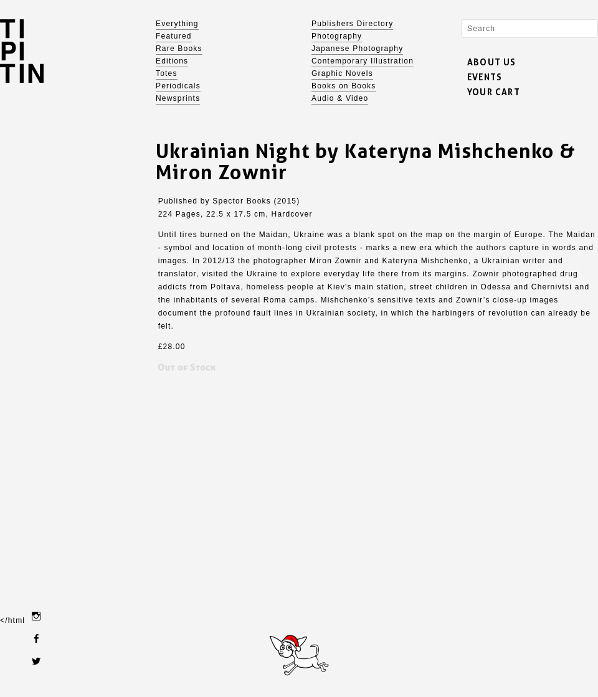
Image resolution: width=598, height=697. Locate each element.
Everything (177, 23)
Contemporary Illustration (362, 61)
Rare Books (179, 48)
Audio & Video (339, 98)
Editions (172, 61)
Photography (336, 36)
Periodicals (178, 86)
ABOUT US (491, 62)
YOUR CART (493, 92)
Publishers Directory (352, 23)
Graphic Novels (342, 73)
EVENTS (484, 77)
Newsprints (178, 98)
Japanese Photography (357, 48)
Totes (167, 73)
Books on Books (343, 86)
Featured (174, 36)
